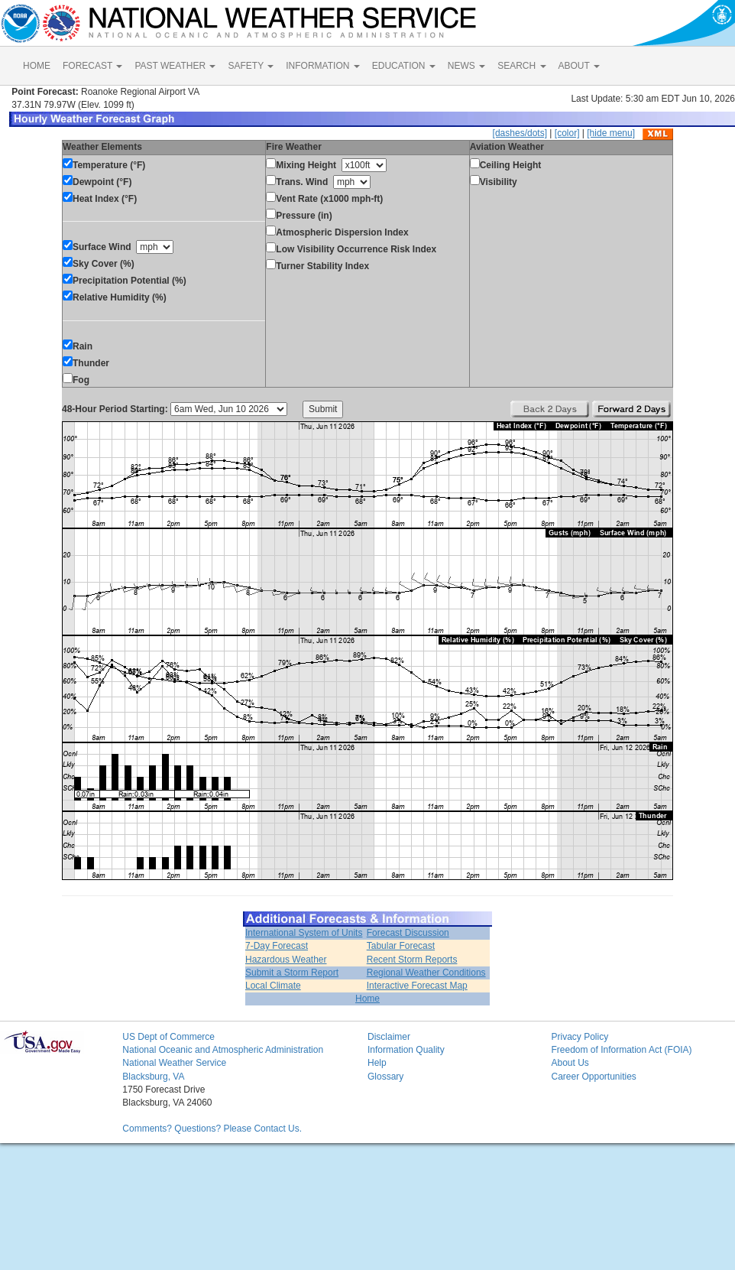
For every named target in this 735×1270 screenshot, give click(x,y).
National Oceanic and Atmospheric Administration (222, 1049)
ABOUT (579, 65)
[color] (567, 133)
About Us (569, 1062)
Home (367, 998)
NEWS (466, 65)
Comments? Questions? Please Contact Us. (212, 1128)
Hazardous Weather (286, 959)
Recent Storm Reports (412, 959)
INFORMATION (322, 65)
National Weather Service (174, 1062)
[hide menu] (611, 133)
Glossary (385, 1076)
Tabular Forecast (401, 945)
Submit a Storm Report (291, 972)
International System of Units (303, 932)
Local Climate (273, 985)
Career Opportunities (593, 1076)
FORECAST (92, 65)
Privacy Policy (579, 1036)
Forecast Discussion (408, 932)
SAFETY (251, 65)
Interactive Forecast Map (417, 985)
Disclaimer (389, 1036)
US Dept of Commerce (168, 1036)
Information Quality (406, 1049)
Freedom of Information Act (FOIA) (621, 1049)
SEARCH (521, 65)
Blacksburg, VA (153, 1076)
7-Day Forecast (276, 945)
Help (377, 1062)
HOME (36, 65)
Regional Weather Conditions (426, 972)
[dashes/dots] (520, 133)
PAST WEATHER (174, 65)
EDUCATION (403, 65)
